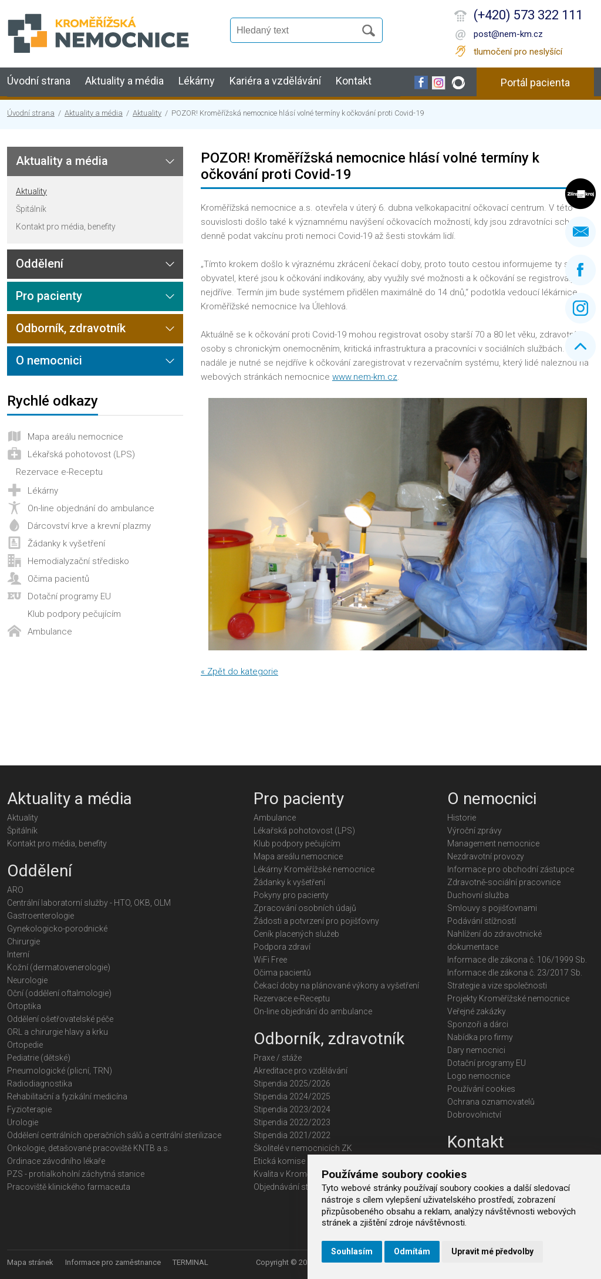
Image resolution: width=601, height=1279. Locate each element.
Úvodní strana (38, 81)
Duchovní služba (478, 895)
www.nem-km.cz (364, 377)
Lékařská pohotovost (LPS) (81, 454)
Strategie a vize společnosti (497, 985)
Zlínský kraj (580, 193)
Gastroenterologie (40, 915)
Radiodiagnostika (39, 1083)
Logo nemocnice (478, 1076)
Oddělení (39, 264)
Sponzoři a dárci (477, 1024)
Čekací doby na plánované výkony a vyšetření (336, 985)
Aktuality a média (124, 81)
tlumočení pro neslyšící (518, 51)
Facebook (580, 270)
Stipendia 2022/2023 (292, 1122)
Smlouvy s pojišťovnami (492, 908)
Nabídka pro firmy (480, 1037)
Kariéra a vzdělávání (275, 81)
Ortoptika (24, 1006)
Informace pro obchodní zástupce (510, 869)
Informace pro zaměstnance (113, 1262)
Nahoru (580, 346)
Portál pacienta (535, 82)
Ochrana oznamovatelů (491, 1101)
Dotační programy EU (69, 596)
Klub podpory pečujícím (74, 614)
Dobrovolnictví (474, 1114)
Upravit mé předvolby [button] (492, 1251)
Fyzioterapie (29, 1109)
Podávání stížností (481, 921)
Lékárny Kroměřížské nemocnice (314, 869)
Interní (18, 954)
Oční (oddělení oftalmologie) (59, 993)
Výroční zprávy (474, 830)
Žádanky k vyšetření (66, 543)
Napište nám (580, 231)
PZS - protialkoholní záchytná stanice (75, 1174)
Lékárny (196, 81)
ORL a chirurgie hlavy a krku (57, 1032)
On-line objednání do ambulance (91, 508)
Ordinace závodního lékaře (56, 1161)
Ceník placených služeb (296, 934)
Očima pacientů (58, 578)
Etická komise (279, 1161)
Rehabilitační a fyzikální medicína (67, 1096)
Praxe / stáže (278, 1057)
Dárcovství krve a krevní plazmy (89, 526)
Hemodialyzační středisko (78, 561)
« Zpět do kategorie (239, 671)
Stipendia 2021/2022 (292, 1135)
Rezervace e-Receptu (59, 472)
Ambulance (50, 631)
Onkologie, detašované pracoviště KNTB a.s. (88, 1148)
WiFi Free (270, 959)
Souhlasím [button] (352, 1251)
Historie (461, 817)
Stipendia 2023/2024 (292, 1109)
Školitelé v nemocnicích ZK (303, 1148)
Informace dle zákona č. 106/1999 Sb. (517, 959)
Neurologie (27, 980)
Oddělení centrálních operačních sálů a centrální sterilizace (114, 1135)
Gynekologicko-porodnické (57, 928)
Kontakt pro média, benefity (66, 226)
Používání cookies (481, 1089)
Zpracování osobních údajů (305, 908)
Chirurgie (23, 941)
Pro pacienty (49, 296)
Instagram (580, 308)
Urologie (22, 1122)
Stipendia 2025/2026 (292, 1083)
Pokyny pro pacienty (291, 895)
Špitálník (31, 209)
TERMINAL (190, 1262)
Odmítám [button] (412, 1251)
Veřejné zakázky (476, 1011)
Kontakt (354, 81)
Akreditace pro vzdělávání (300, 1070)
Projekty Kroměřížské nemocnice (508, 998)
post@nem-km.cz (508, 34)
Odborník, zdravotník (71, 328)
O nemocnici (49, 360)
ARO (15, 890)
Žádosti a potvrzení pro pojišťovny (316, 921)
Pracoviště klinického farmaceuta (68, 1187)
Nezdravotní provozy (485, 856)
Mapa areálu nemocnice (75, 436)
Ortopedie (25, 1044)
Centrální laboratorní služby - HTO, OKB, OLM (89, 902)
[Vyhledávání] (298, 31)
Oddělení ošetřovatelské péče (60, 1019)
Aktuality (147, 113)
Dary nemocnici (476, 1050)
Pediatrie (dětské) (38, 1057)
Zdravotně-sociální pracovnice (504, 882)
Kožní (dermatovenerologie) (58, 967)
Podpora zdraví (282, 946)
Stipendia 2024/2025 (292, 1096)
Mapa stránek (30, 1262)
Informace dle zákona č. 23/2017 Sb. (514, 972)
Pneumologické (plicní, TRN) (59, 1070)
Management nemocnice (493, 843)
